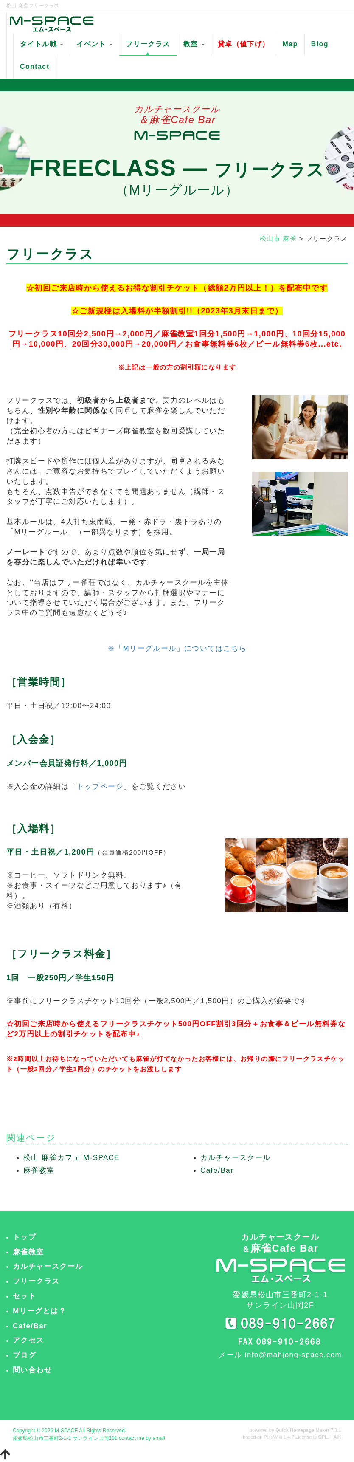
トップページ (100, 786)
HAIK (335, 1436)
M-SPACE (66, 1431)
